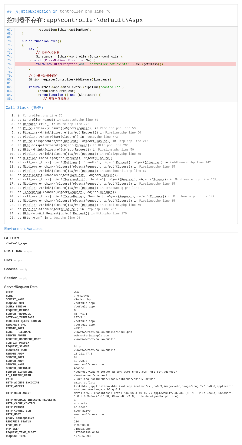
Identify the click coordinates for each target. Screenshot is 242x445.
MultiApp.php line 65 (123, 154)
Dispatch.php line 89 (80, 120)
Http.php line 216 (133, 141)
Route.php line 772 (73, 124)
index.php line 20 (65, 218)
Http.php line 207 (101, 209)
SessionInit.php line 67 (125, 171)
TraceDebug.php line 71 (125, 188)
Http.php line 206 (113, 145)
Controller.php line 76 (85, 11)
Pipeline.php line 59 (118, 128)
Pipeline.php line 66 (123, 132)
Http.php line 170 (111, 213)
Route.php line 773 (102, 137)
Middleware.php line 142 (190, 162)
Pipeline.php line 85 (157, 166)
